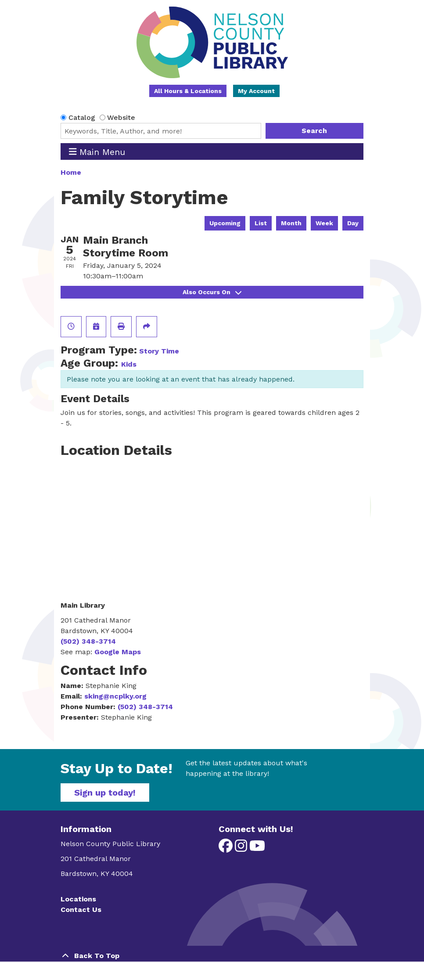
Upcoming (225, 223)
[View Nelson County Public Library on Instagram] (242, 848)
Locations (78, 899)
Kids (129, 364)
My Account (256, 90)
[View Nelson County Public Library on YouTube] (257, 848)
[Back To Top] (212, 956)
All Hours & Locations (188, 90)
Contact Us (81, 909)
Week (324, 223)
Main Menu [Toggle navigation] (97, 151)
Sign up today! (105, 792)
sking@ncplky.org (115, 696)
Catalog (81, 117)
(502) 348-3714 (88, 641)
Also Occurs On (212, 291)
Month (291, 223)
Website (121, 117)
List (261, 223)
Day (353, 223)
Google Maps (117, 652)
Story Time (159, 351)
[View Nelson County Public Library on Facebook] (227, 848)
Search (314, 130)
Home (71, 172)
